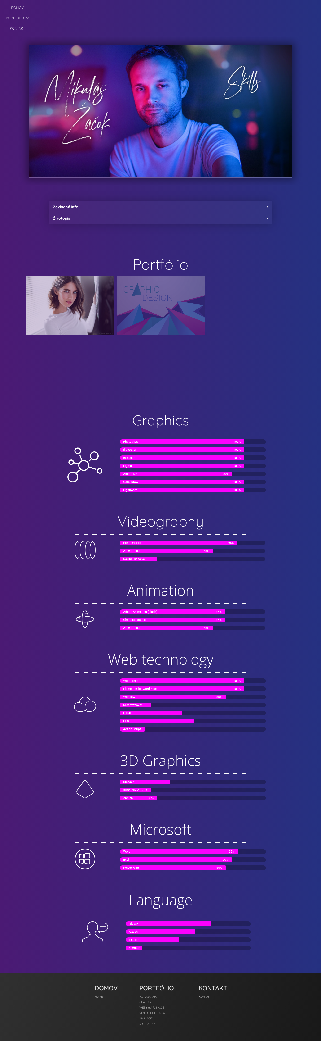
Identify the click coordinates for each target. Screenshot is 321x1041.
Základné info (65, 186)
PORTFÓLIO (159, 7)
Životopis (61, 197)
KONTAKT (185, 7)
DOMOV (134, 7)
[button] (159, 7)
